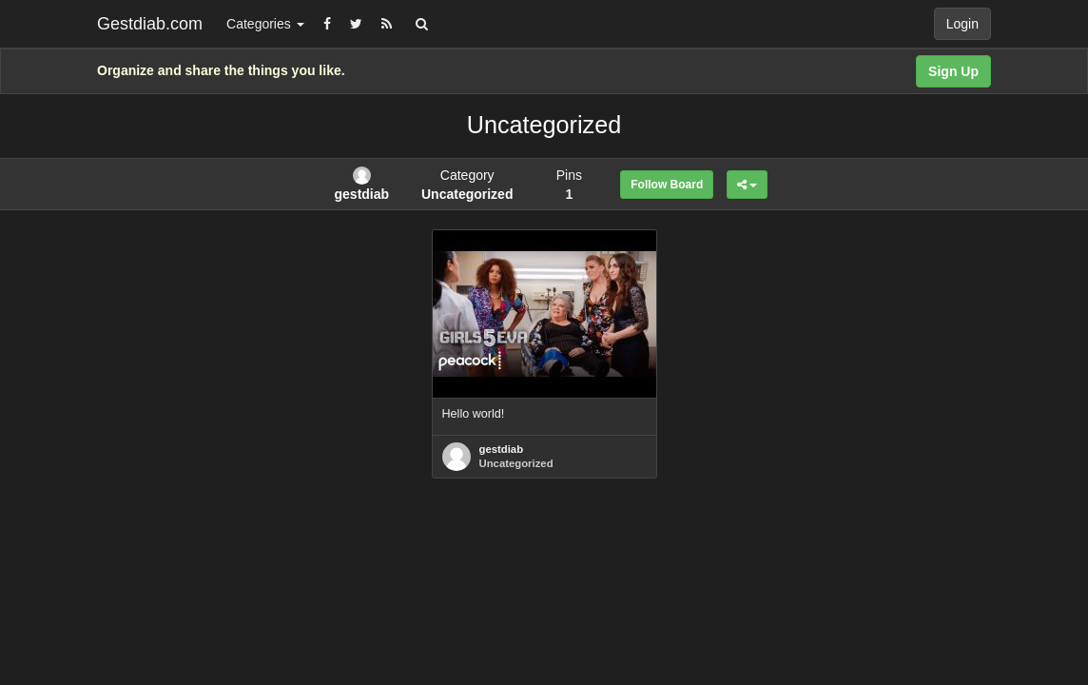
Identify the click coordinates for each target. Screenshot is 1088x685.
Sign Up (953, 71)
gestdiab (501, 449)
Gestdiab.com (150, 23)
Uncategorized (516, 463)
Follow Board (667, 184)
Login (962, 23)
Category (467, 184)
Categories (265, 23)
